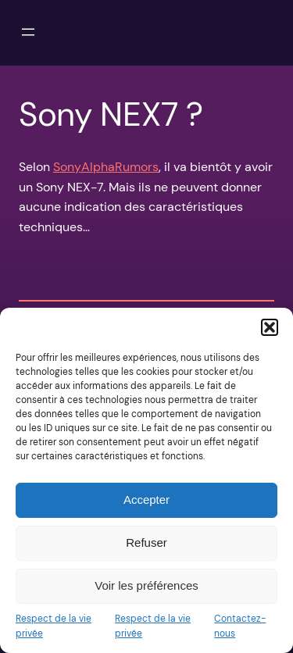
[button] (269, 327)
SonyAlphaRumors (106, 167)
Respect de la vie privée (53, 626)
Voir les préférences (146, 585)
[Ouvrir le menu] (28, 32)
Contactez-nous (240, 626)
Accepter (146, 499)
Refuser (146, 542)
